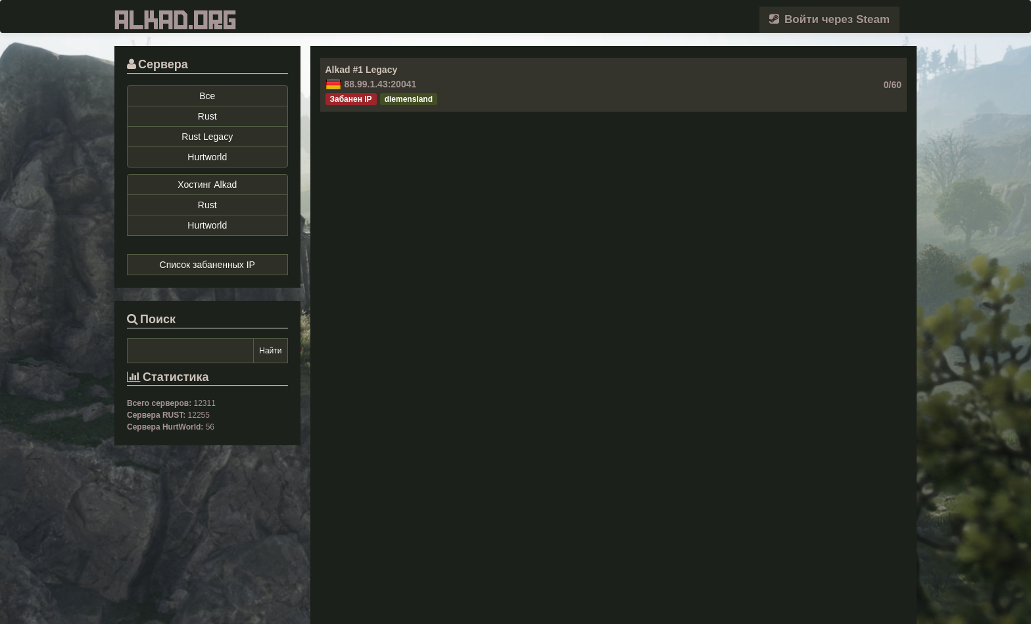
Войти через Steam (829, 19)
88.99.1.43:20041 (381, 84)
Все (207, 96)
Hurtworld (207, 157)
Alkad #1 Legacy (361, 69)
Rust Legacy (207, 136)
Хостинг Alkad (207, 184)
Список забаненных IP (207, 264)
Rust (207, 116)
